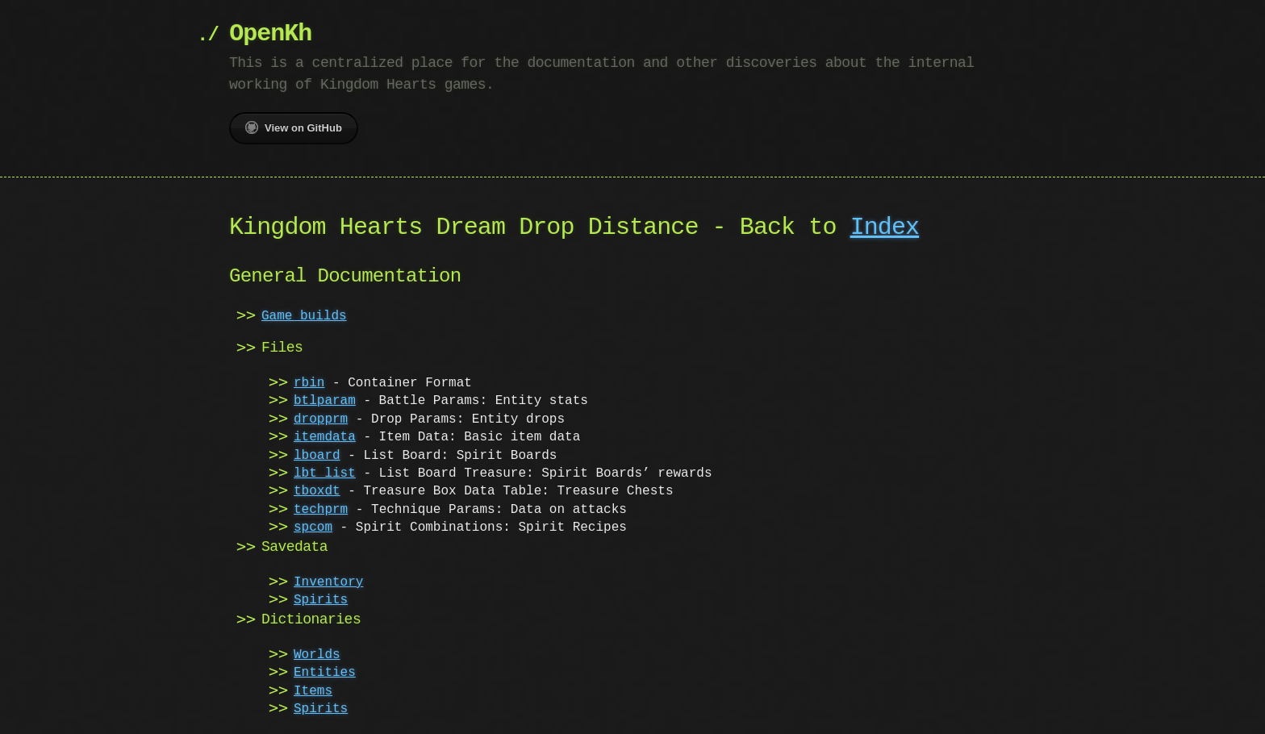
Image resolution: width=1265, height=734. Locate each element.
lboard (317, 456)
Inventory (328, 582)
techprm (321, 510)
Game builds (304, 316)
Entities (325, 673)
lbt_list (325, 473)
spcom (313, 527)
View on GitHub (293, 127)
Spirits (321, 600)
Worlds (317, 655)
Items (313, 691)
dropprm (321, 419)
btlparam (325, 401)
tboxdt (317, 491)
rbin (309, 383)
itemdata (325, 437)
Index (885, 227)
